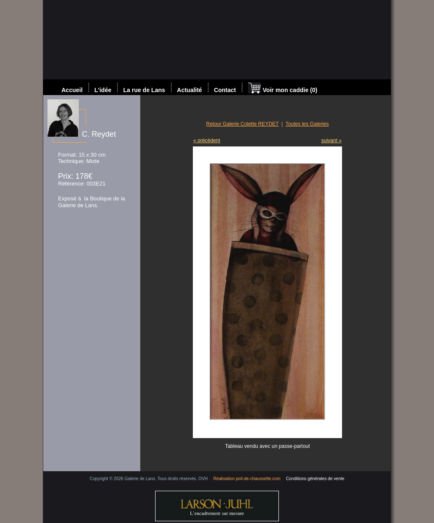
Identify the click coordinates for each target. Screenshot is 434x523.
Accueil (72, 90)
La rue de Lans (144, 90)
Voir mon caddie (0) (282, 88)
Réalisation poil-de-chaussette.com (247, 478)
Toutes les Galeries (307, 124)
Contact (225, 90)
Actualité (189, 90)
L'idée (103, 90)
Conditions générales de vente (315, 478)
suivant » (331, 140)
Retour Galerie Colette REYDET (242, 124)
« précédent (206, 140)
